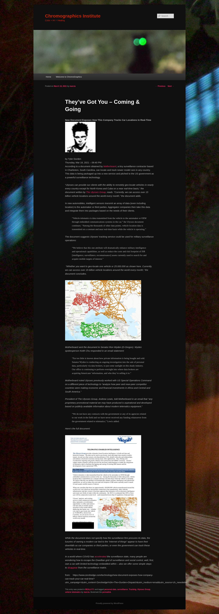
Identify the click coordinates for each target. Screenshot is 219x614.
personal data (110, 589)
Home (48, 77)
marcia (73, 86)
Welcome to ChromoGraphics (69, 77)
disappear (73, 567)
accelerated (100, 556)
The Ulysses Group (96, 192)
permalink (106, 592)
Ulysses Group (143, 589)
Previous (160, 86)
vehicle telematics (73, 592)
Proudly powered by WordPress (109, 603)
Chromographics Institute (73, 15)
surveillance (122, 589)
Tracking (132, 589)
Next (171, 86)
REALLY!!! (89, 589)
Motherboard (109, 166)
